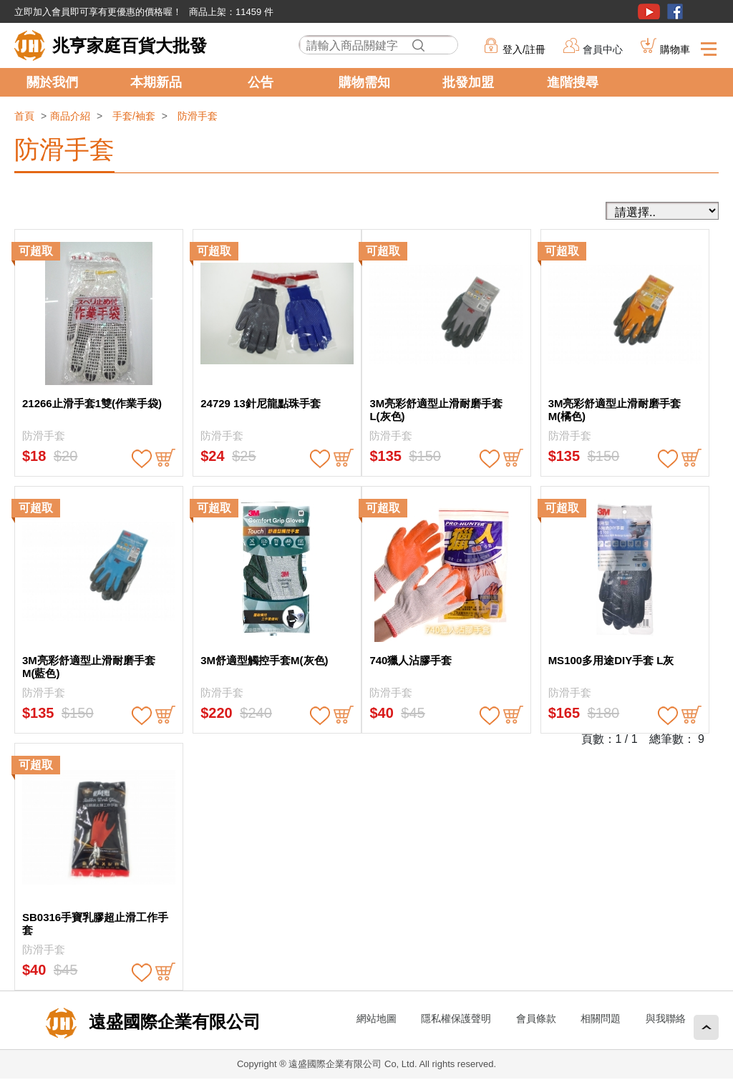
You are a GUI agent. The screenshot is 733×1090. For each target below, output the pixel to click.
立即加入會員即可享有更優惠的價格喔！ (98, 11)
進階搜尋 (572, 82)
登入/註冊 (524, 49)
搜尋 (418, 45)
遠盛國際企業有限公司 (172, 1021)
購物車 (675, 49)
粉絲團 (675, 11)
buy (165, 459)
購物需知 (364, 82)
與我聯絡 (666, 1018)
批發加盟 (468, 82)
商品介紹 (70, 116)
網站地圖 (376, 1018)
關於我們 (52, 82)
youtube (649, 11)
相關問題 (601, 1018)
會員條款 (536, 1018)
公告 (260, 82)
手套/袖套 (133, 116)
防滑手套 (198, 116)
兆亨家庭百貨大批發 (129, 45)
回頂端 (706, 1027)
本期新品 (156, 82)
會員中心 (603, 49)
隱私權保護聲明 (456, 1018)
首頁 (24, 116)
